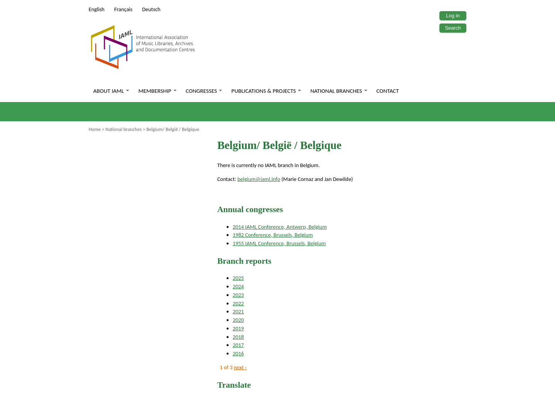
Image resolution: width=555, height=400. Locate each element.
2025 (238, 277)
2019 (238, 328)
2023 (238, 294)
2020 (238, 319)
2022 (238, 303)
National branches (338, 90)
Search (453, 28)
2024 (238, 286)
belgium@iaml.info (258, 179)
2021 (238, 311)
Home (95, 129)
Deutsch (151, 9)
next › (240, 367)
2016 (238, 353)
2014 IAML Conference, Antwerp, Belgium (280, 226)
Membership (157, 90)
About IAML (111, 90)
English (96, 9)
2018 (238, 336)
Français (123, 9)
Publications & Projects (266, 90)
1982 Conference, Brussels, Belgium (273, 234)
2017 (238, 344)
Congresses (204, 90)
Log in (452, 15)
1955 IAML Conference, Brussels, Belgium (279, 243)
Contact (388, 90)
